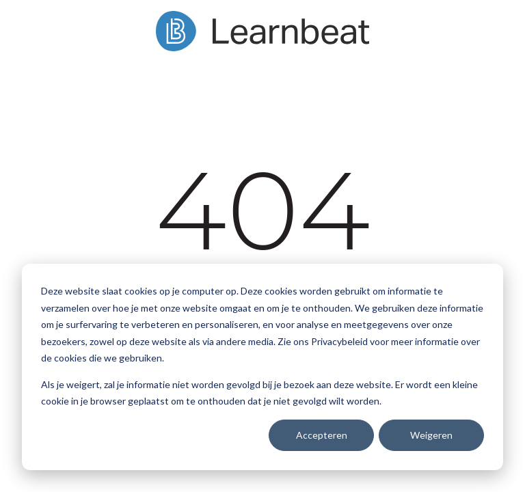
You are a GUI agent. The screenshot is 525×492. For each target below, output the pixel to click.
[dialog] (262, 367)
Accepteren (321, 435)
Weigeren (431, 435)
